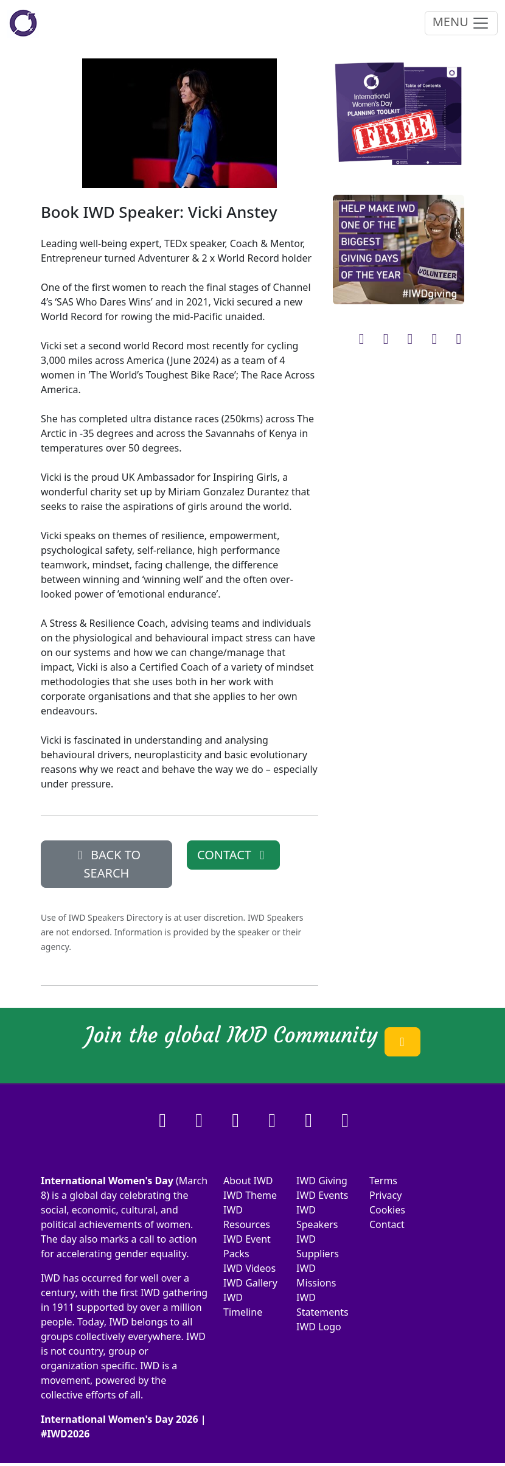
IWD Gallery (250, 1283)
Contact (387, 1224)
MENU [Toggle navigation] (461, 22)
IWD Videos (249, 1268)
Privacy (385, 1195)
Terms (383, 1180)
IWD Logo (318, 1326)
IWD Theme (250, 1195)
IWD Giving (321, 1180)
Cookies (387, 1209)
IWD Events (322, 1195)
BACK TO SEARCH (106, 863)
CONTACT (233, 854)
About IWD (248, 1180)
